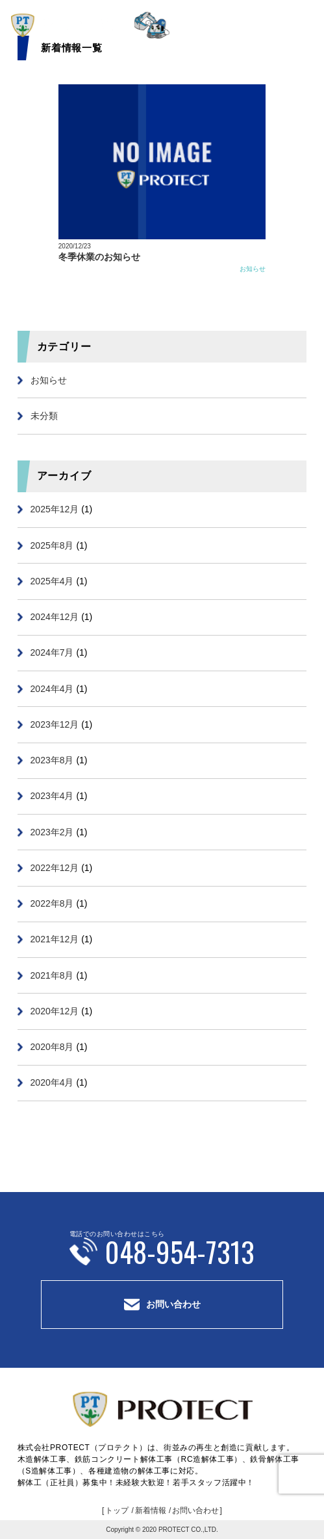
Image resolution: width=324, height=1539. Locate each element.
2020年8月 (52, 1047)
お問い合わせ (173, 1304)
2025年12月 (55, 509)
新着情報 (150, 1510)
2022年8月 (52, 903)
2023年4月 (52, 796)
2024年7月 (52, 652)
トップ (117, 1510)
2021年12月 (55, 939)
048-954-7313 (180, 1251)
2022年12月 (55, 868)
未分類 (44, 416)
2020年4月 (52, 1082)
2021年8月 (52, 975)
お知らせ (253, 268)
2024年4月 (52, 689)
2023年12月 (55, 724)
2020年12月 (55, 1011)
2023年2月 (52, 832)
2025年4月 (52, 581)
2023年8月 (52, 760)
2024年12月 (55, 617)
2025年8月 (52, 545)
